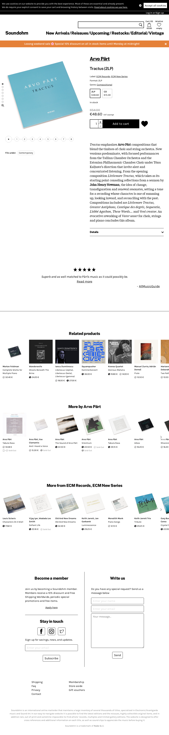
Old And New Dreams (65, 518)
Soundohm (16, 33)
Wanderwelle (35, 366)
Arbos (137, 443)
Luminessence (89, 525)
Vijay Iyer (33, 518)
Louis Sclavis (9, 518)
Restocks (120, 33)
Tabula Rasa (9, 443)
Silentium (87, 443)
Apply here (51, 607)
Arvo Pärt (100, 58)
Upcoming (99, 33)
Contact (36, 693)
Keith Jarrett (88, 518)
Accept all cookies (155, 5)
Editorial (139, 33)
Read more (84, 281)
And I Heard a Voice (38, 446)
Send (117, 655)
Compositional (104, 84)
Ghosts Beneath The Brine (39, 371)
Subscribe (51, 658)
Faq (34, 686)
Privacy (36, 690)
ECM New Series (119, 76)
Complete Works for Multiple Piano (12, 371)
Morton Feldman (11, 366)
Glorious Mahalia (116, 370)
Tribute (137, 522)
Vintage (156, 33)
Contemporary (26, 153)
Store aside (75, 686)
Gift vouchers (77, 690)
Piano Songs (114, 522)
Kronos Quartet (115, 366)
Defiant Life (34, 525)
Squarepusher (89, 366)
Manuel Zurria (141, 366)
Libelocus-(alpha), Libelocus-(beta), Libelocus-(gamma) (65, 373)
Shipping (37, 682)
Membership (76, 682)
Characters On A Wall (13, 522)
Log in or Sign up (155, 12)
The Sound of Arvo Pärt (66, 443)
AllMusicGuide (149, 286)
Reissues (79, 33)
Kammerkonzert (90, 370)
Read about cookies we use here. (111, 7)
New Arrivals (57, 33)
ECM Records (103, 76)
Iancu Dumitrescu (64, 366)
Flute (136, 373)
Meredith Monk (115, 518)
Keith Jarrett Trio (142, 518)
